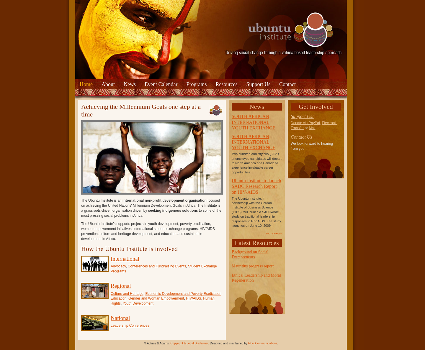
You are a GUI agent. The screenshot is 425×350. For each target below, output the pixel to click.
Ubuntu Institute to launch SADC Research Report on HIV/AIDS (256, 186)
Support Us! (302, 116)
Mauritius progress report (253, 266)
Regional (121, 286)
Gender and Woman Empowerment (156, 298)
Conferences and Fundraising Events (157, 266)
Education (118, 298)
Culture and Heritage (127, 294)
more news (274, 233)
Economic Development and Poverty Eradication (183, 294)
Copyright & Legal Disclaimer (189, 343)
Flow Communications (262, 343)
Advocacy (118, 266)
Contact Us (301, 136)
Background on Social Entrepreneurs (250, 254)
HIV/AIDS (193, 298)
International (125, 259)
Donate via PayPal (305, 123)
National (120, 318)
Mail (312, 128)
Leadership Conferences (130, 325)
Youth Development (137, 303)
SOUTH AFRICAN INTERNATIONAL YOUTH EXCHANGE (253, 122)
